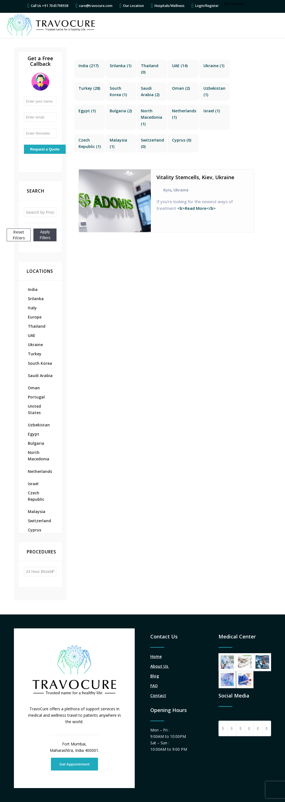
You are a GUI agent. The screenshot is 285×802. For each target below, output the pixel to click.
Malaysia (36, 511)
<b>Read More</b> (196, 208)
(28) (89, 88)
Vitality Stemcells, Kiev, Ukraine (195, 177)
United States (34, 409)
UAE (31, 335)
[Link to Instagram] (266, 728)
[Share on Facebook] (223, 728)
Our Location (133, 5)
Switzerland (39, 520)
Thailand (36, 326)
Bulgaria (36, 443)
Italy (32, 307)
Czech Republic (36, 496)
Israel (33, 483)
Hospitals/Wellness (169, 5)
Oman (34, 387)
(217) (88, 65)
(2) (181, 88)
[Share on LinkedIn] (258, 728)
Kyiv (167, 190)
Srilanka (36, 298)
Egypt (33, 434)
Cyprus (34, 530)
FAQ (154, 685)
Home (156, 656)
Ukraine (35, 344)
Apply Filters (45, 235)
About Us (159, 666)
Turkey (34, 353)
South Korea (40, 363)
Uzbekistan (39, 424)
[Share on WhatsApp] (240, 728)
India (33, 289)
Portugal (36, 397)
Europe (34, 317)
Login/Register (207, 5)
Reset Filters (19, 234)
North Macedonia (38, 455)
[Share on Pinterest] (249, 728)
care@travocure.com (95, 5)
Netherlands (40, 471)
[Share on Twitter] (232, 728)
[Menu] (273, 25)
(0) (181, 140)
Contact (158, 695)
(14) (180, 65)
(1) (120, 65)
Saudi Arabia (40, 375)
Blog (154, 676)
